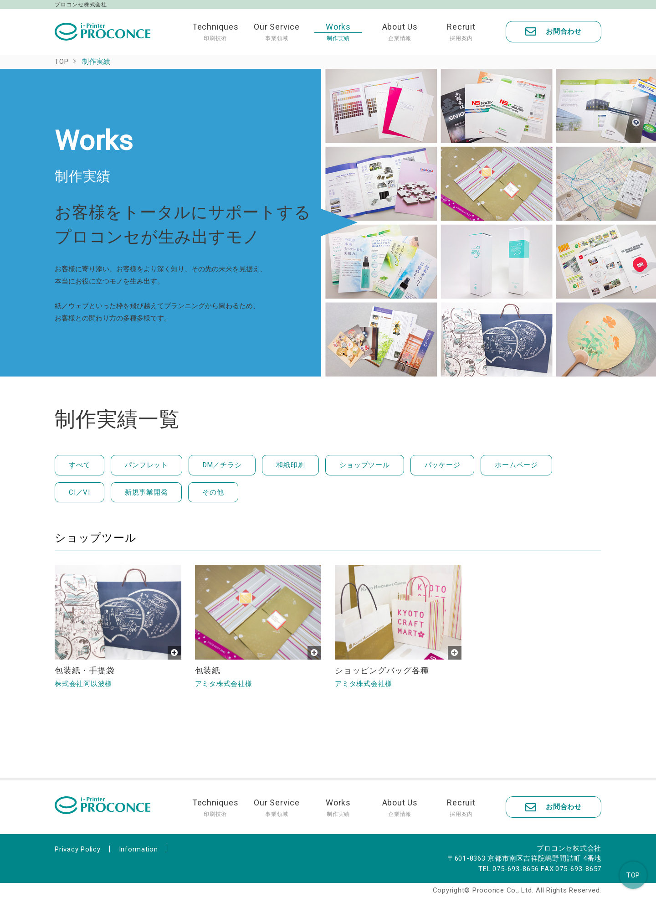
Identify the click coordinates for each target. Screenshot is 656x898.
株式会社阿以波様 (83, 684)
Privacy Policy (78, 849)
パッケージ (443, 465)
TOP (633, 875)
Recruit (461, 32)
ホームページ (516, 465)
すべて (79, 465)
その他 (213, 492)
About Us (400, 32)
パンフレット (146, 465)
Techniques (215, 32)
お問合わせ (553, 31)
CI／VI (79, 492)
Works (338, 32)
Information (138, 849)
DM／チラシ (222, 465)
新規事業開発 (146, 492)
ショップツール (364, 465)
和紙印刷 (290, 465)
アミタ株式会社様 (223, 684)
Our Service (277, 32)
